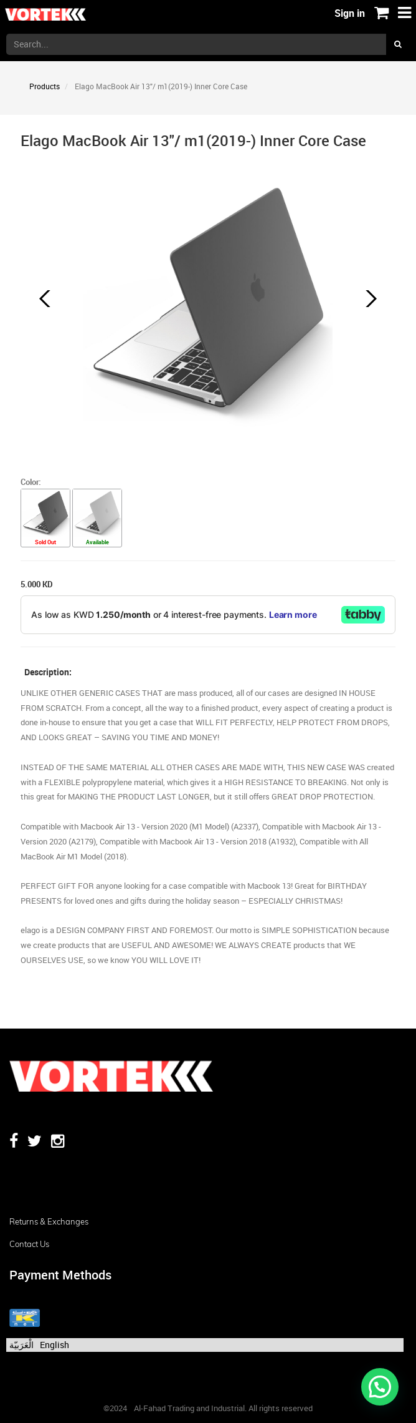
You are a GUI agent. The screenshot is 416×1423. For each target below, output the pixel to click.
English (54, 1345)
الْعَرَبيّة (21, 1345)
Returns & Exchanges (48, 1221)
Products (44, 86)
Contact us (29, 1244)
